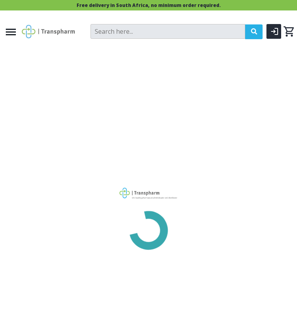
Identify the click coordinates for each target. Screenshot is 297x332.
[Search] (167, 31)
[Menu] (11, 32)
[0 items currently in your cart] (288, 31)
